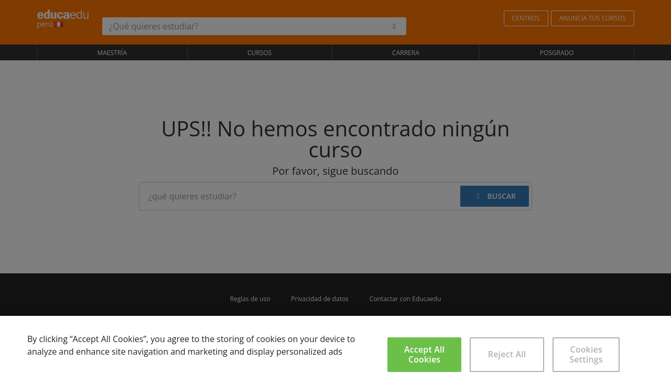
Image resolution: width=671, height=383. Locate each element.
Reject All (507, 354)
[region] (335, 349)
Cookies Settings (586, 354)
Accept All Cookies (424, 354)
